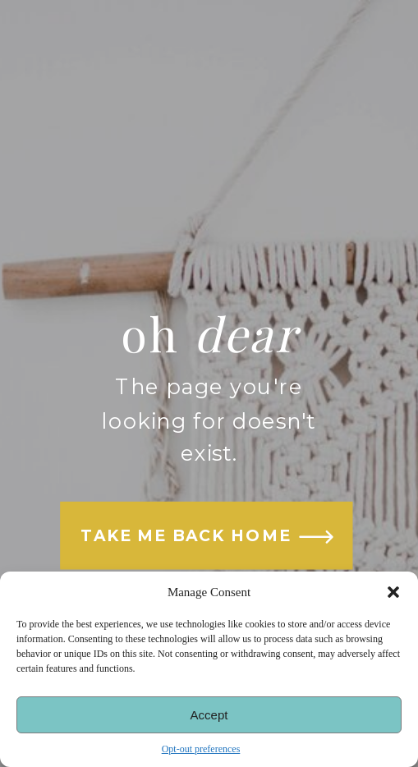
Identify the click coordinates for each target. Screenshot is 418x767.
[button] (393, 592)
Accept (209, 715)
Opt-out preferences (201, 749)
